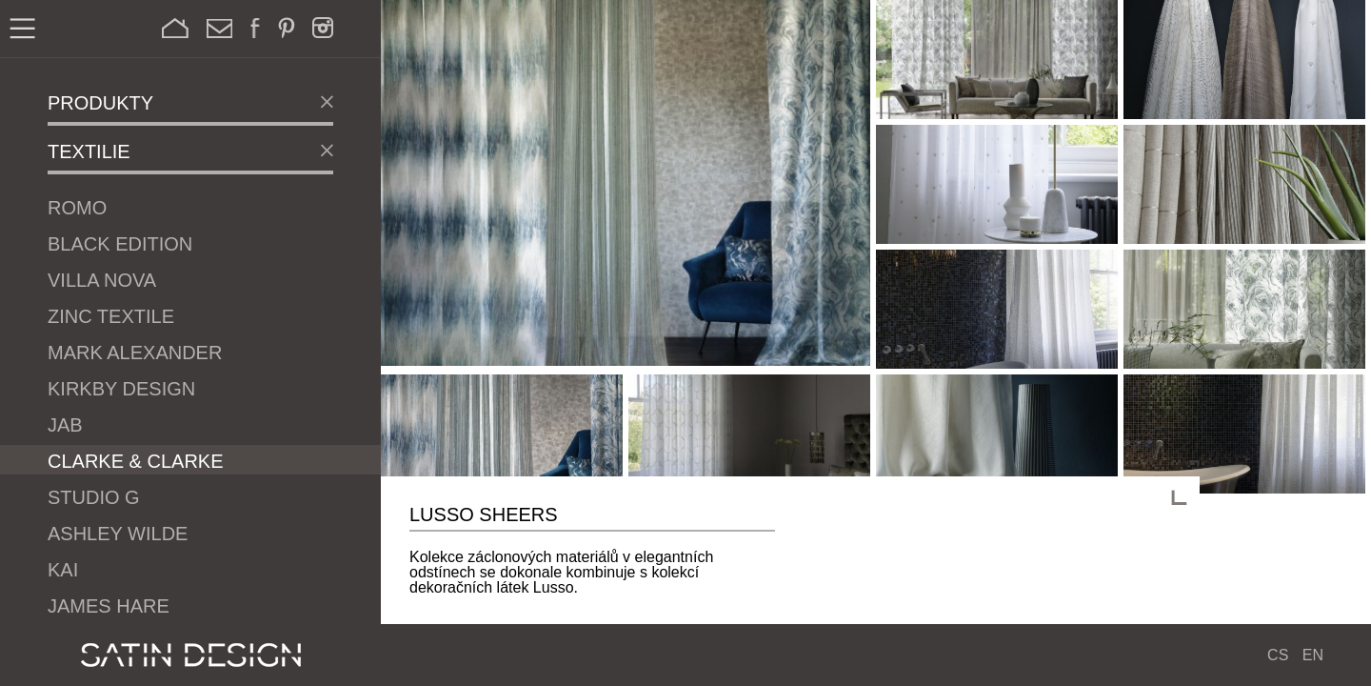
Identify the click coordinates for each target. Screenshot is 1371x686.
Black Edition (120, 243)
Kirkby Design (121, 388)
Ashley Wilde (118, 533)
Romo (77, 207)
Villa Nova (102, 280)
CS (1277, 655)
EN (1312, 655)
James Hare (108, 605)
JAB (65, 424)
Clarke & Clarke (136, 461)
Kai (63, 569)
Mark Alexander (135, 352)
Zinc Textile (111, 316)
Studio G (94, 497)
